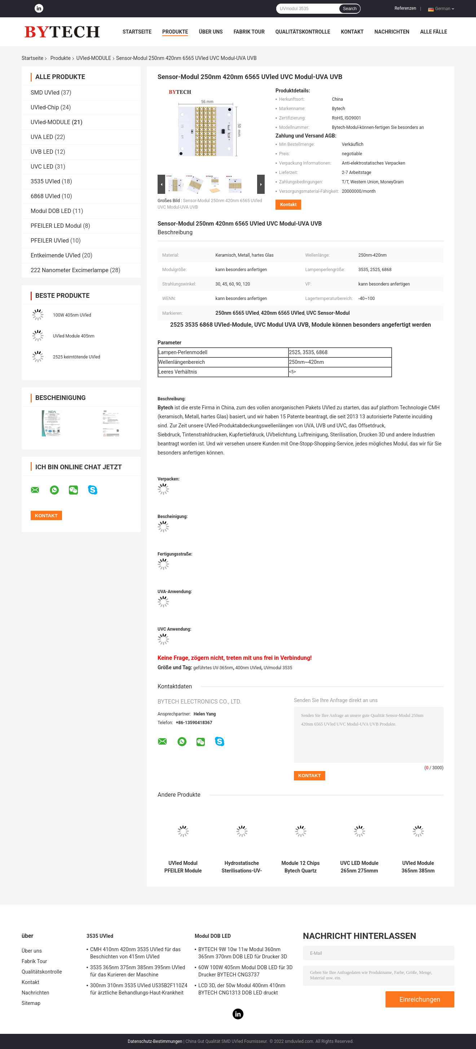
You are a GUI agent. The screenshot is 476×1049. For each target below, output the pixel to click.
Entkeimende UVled (55, 255)
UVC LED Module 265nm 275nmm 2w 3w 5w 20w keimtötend (359, 867)
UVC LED (42, 166)
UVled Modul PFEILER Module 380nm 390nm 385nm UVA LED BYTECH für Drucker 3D (183, 867)
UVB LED (42, 151)
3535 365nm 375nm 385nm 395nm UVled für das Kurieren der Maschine (137, 971)
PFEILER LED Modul (56, 225)
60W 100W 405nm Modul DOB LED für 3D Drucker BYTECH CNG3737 (245, 971)
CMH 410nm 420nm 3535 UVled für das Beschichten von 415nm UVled (135, 952)
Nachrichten (391, 32)
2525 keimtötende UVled (76, 357)
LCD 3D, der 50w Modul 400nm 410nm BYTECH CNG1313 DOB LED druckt (241, 989)
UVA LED (42, 137)
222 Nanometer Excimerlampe (70, 270)
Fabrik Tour (249, 32)
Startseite (137, 32)
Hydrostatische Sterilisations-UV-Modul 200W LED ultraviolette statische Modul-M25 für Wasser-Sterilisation (242, 867)
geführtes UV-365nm (213, 667)
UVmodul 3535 (278, 667)
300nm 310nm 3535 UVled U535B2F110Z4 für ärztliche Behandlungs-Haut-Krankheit (139, 989)
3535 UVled (45, 181)
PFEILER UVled (50, 240)
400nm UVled (248, 667)
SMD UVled (45, 92)
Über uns (210, 32)
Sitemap (31, 1003)
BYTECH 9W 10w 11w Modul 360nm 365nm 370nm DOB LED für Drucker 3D (242, 952)
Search (350, 8)
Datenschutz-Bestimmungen (155, 1041)
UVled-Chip (45, 107)
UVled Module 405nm (73, 336)
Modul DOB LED (51, 211)
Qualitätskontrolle (303, 32)
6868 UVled (45, 196)
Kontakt (352, 32)
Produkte (175, 32)
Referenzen (405, 8)
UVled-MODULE (93, 58)
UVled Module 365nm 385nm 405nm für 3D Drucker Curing (418, 867)
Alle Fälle (433, 32)
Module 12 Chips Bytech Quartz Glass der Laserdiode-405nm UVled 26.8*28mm (300, 867)
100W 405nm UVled (72, 315)
